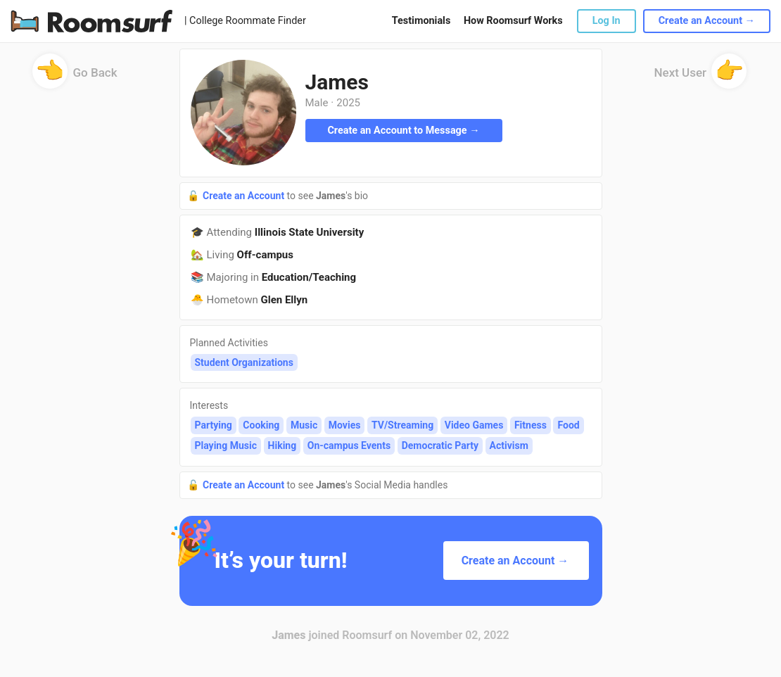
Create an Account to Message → (403, 131)
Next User (700, 77)
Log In (606, 21)
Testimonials (421, 21)
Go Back (75, 77)
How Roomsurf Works (513, 21)
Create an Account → (707, 21)
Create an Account (245, 195)
